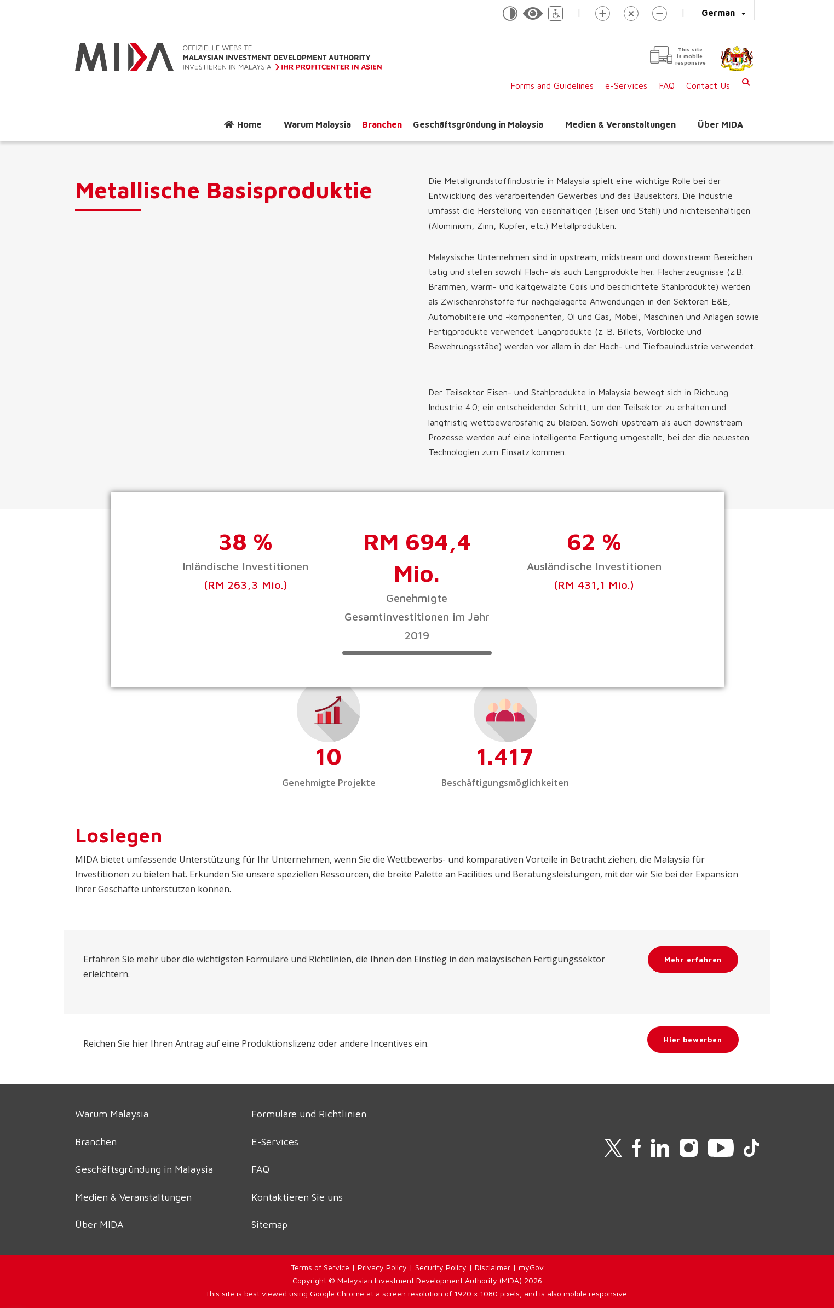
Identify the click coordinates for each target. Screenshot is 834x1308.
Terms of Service (320, 1267)
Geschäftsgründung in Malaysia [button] (478, 124)
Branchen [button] (382, 124)
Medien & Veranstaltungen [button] (620, 124)
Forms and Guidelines (552, 85)
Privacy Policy (382, 1267)
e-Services (626, 85)
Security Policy (441, 1267)
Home (249, 124)
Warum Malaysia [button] (317, 124)
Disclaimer (492, 1267)
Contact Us (708, 85)
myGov (531, 1267)
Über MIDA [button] (720, 124)
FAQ (667, 85)
